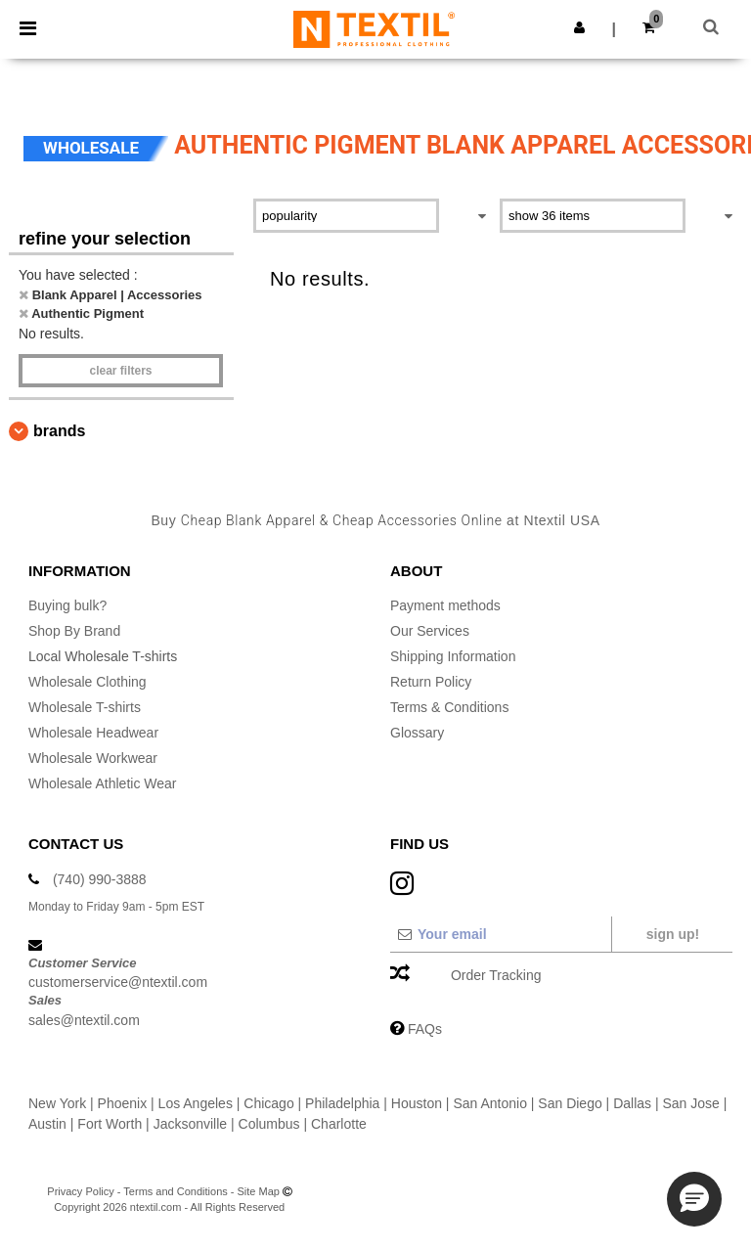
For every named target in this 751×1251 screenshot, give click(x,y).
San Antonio (490, 1103)
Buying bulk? (67, 605)
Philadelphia (342, 1103)
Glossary (417, 732)
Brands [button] (59, 431)
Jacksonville (190, 1124)
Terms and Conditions (175, 1191)
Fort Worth (109, 1124)
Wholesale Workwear (92, 758)
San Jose (690, 1103)
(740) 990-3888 (100, 879)
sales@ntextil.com (84, 1020)
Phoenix (123, 1103)
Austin (47, 1124)
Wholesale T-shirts (84, 707)
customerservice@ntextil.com (117, 982)
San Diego (569, 1103)
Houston (416, 1103)
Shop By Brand (74, 631)
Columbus (269, 1124)
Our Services (429, 631)
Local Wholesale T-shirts (102, 656)
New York (57, 1103)
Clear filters (120, 371)
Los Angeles (195, 1103)
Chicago (268, 1103)
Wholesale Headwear (93, 732)
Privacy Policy (80, 1191)
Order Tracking (496, 975)
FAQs (425, 1029)
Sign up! (672, 934)
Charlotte (339, 1124)
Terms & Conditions (449, 707)
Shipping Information (452, 656)
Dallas (632, 1103)
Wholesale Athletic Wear (102, 783)
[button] (579, 27)
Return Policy (430, 682)
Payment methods (445, 605)
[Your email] (500, 934)
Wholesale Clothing (87, 682)
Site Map (259, 1191)
